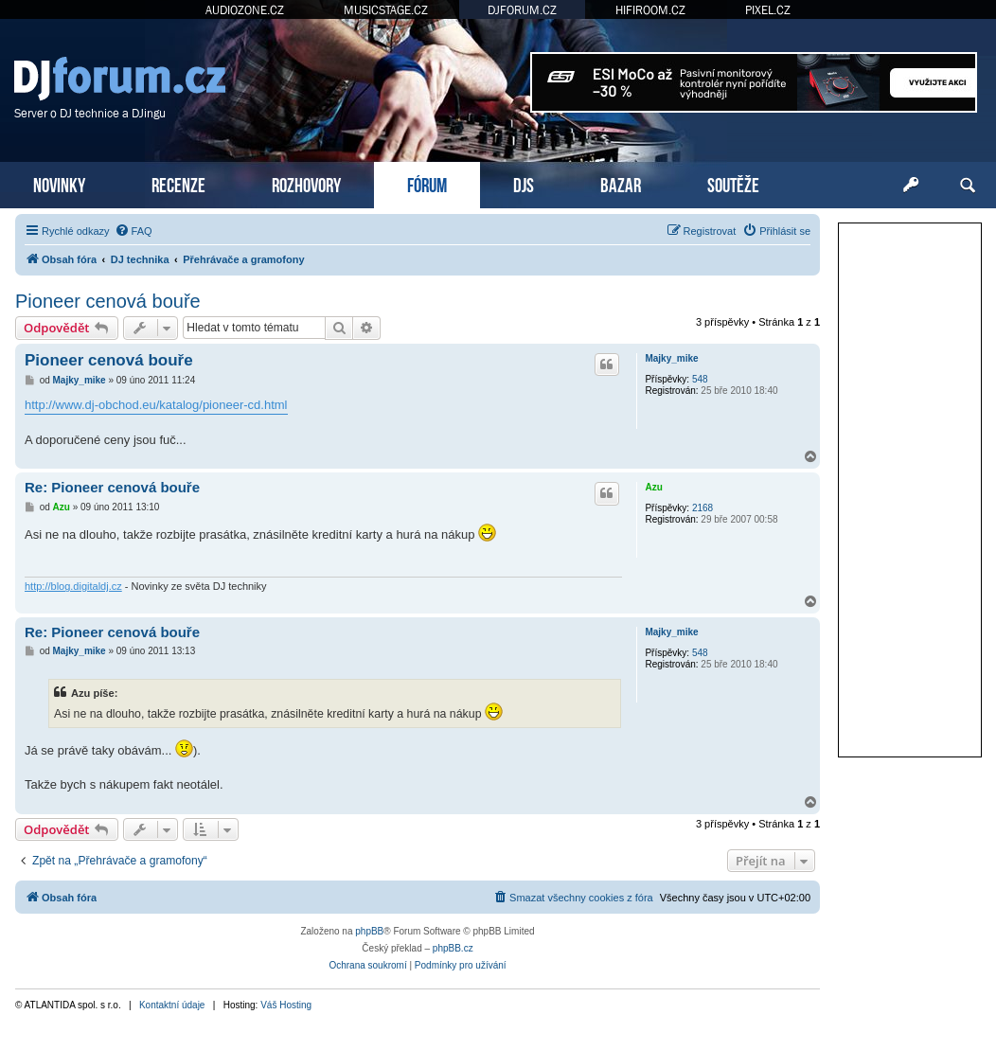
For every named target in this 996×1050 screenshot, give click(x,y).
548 (700, 379)
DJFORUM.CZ (522, 10)
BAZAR (620, 183)
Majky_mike (671, 358)
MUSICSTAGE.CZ (386, 10)
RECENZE (178, 183)
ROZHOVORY (306, 183)
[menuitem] (133, 231)
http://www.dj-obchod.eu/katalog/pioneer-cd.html (156, 405)
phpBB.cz (453, 948)
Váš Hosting (285, 1005)
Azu (653, 487)
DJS (523, 183)
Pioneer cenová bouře (108, 301)
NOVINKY (59, 183)
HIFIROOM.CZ (650, 10)
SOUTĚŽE (733, 183)
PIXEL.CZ (768, 10)
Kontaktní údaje (172, 1005)
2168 (702, 508)
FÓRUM (427, 183)
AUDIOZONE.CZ (244, 10)
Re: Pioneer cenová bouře (112, 487)
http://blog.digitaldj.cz (73, 586)
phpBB (369, 931)
